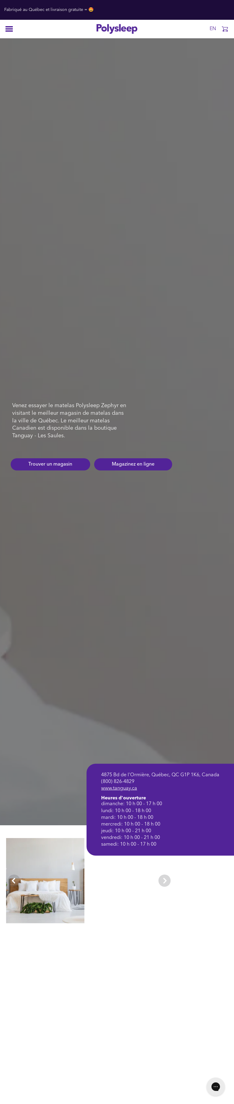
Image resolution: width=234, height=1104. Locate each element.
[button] (225, 29)
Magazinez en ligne (133, 464)
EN (213, 28)
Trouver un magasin (50, 464)
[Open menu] (9, 29)
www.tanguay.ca (119, 788)
